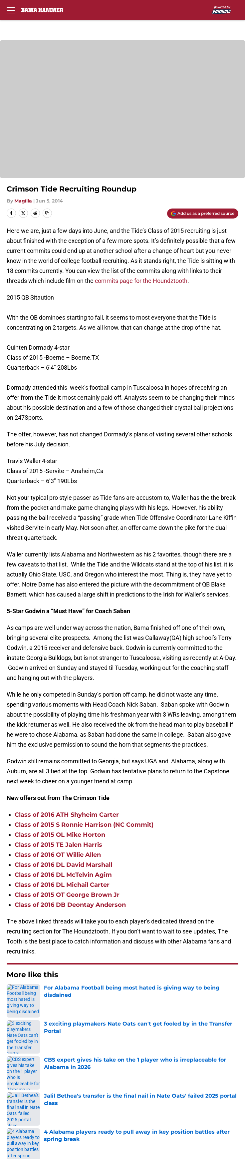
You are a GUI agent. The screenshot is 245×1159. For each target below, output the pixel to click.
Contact (15, 1054)
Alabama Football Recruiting (56, 995)
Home (13, 995)
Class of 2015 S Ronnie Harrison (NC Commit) (84, 824)
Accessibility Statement (36, 1103)
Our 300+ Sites (156, 1054)
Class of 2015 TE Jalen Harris (58, 844)
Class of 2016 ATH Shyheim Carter (67, 814)
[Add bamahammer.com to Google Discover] (202, 214)
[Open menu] (11, 10)
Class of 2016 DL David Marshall (63, 864)
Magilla (23, 201)
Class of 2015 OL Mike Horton (60, 834)
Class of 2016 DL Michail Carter (62, 884)
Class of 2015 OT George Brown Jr (67, 894)
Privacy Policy (23, 1078)
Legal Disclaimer (159, 1091)
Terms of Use (154, 1078)
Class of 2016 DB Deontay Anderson (70, 904)
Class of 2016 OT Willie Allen (58, 854)
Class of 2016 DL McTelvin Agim (63, 874)
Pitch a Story (153, 1066)
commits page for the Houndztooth (141, 280)
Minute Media (44, 1133)
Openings (149, 1041)
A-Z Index (149, 1103)
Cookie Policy (23, 1091)
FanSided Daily (25, 1066)
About (13, 1041)
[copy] (47, 213)
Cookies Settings (27, 1115)
